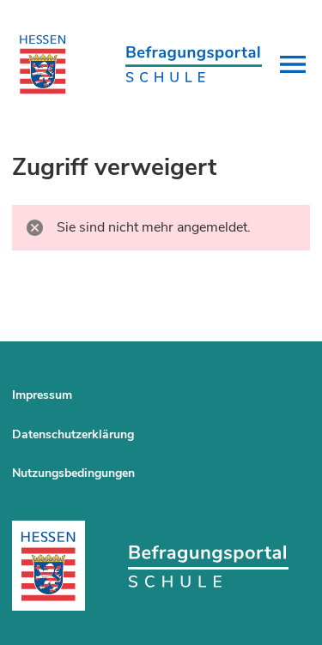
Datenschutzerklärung (73, 434)
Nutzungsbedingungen (73, 473)
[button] (293, 64)
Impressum (42, 395)
